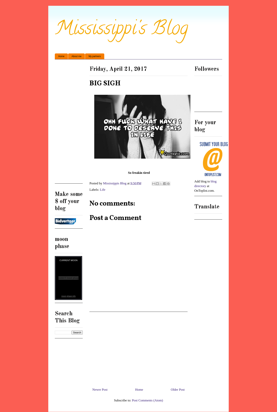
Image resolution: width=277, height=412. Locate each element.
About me (76, 56)
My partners (94, 56)
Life (102, 189)
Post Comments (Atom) (147, 400)
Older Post (178, 389)
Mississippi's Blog (121, 30)
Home (61, 56)
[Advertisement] (138, 348)
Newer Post (100, 389)
